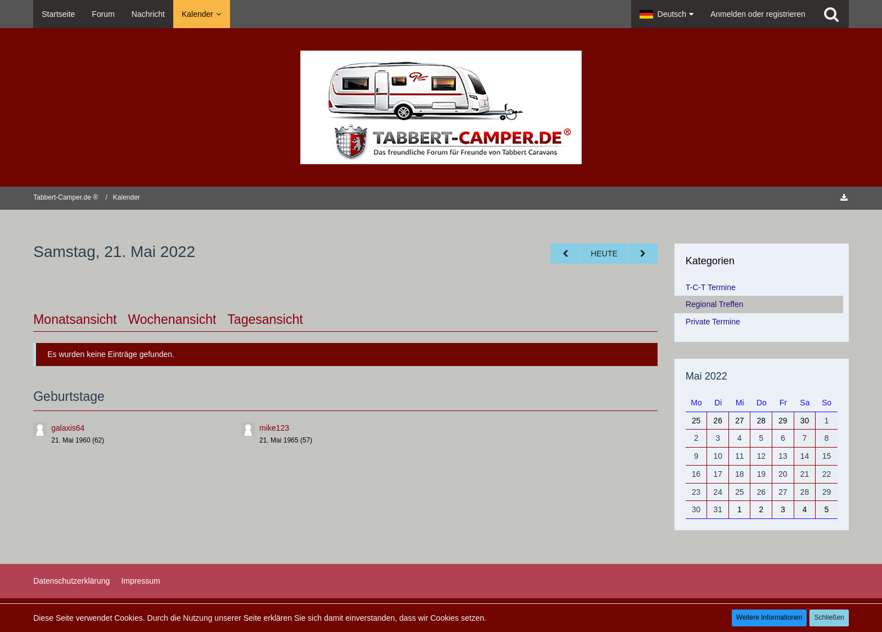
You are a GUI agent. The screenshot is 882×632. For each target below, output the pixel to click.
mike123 (274, 427)
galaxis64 (67, 427)
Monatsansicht (74, 319)
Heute (604, 253)
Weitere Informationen (769, 617)
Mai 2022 (706, 376)
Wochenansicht (172, 319)
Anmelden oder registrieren (758, 14)
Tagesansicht (265, 319)
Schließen (829, 617)
